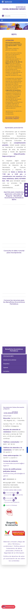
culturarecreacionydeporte (11, 502)
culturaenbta (19, 495)
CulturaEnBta (10, 498)
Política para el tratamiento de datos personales (15, 548)
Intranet (14, 542)
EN (20, 1)
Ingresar (5, 367)
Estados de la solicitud (9, 360)
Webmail (6, 542)
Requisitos (6, 363)
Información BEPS (8, 356)
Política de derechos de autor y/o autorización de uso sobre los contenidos (14, 558)
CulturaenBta (8, 495)
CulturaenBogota (11, 492)
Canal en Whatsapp (11, 505)
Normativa (6, 371)
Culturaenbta (8, 500)
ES (22, 1)
